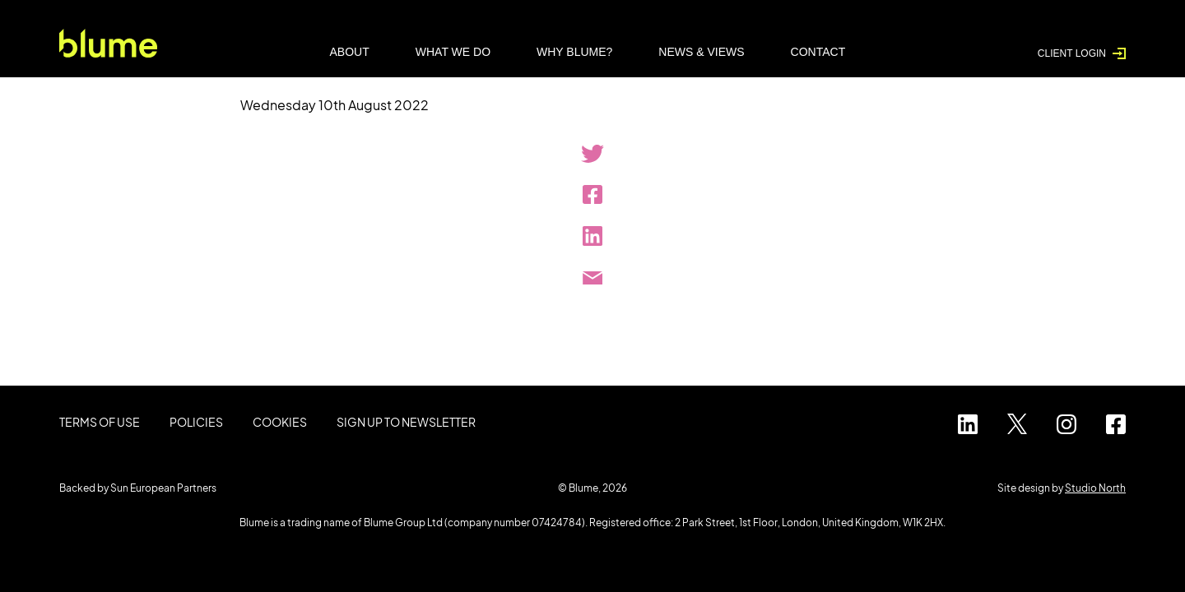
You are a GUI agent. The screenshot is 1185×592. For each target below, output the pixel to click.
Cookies (280, 421)
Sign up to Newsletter (406, 421)
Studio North (1095, 488)
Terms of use (99, 421)
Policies (196, 421)
